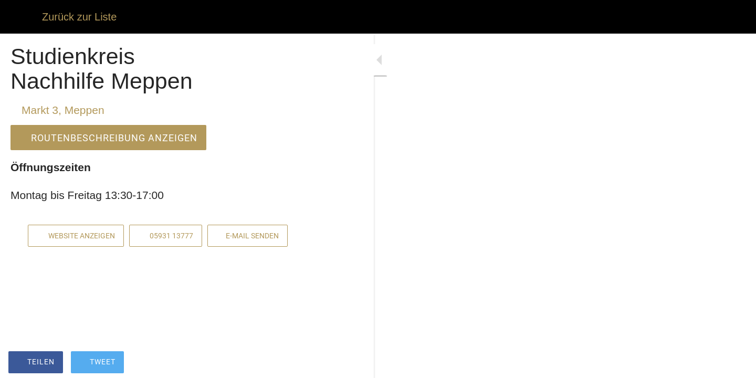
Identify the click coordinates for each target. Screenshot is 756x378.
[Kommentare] (294, 363)
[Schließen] (21, 16)
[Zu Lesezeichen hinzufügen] (268, 363)
